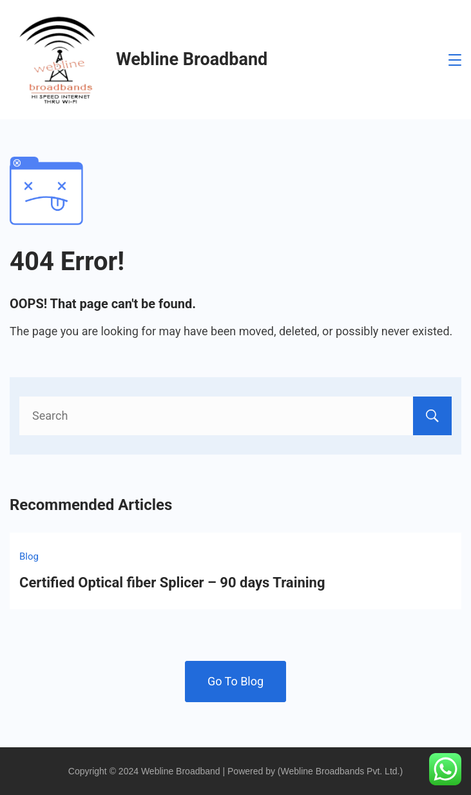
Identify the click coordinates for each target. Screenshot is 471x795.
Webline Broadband (191, 59)
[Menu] (454, 60)
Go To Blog (235, 681)
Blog (29, 556)
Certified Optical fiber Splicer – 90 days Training (172, 582)
